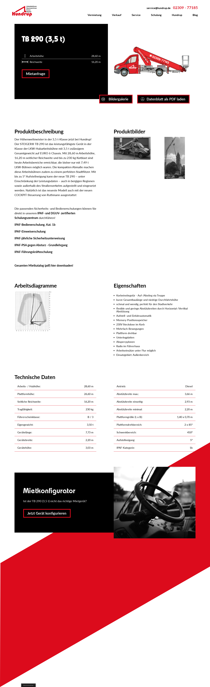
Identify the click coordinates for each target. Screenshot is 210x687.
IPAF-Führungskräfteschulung (33, 252)
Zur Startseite (26, 11)
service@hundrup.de (159, 8)
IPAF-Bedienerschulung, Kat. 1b (35, 224)
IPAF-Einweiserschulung (30, 231)
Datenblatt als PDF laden (163, 99)
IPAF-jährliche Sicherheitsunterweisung (40, 238)
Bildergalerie (114, 99)
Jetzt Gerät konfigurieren (46, 513)
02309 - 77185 (185, 7)
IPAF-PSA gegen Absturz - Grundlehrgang (41, 245)
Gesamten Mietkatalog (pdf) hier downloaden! (44, 265)
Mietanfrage (35, 74)
